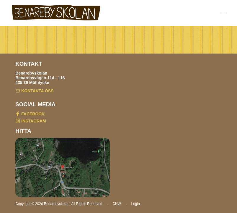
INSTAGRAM (30, 121)
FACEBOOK (30, 114)
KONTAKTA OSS (34, 91)
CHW (116, 204)
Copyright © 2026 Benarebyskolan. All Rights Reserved (59, 204)
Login (135, 204)
